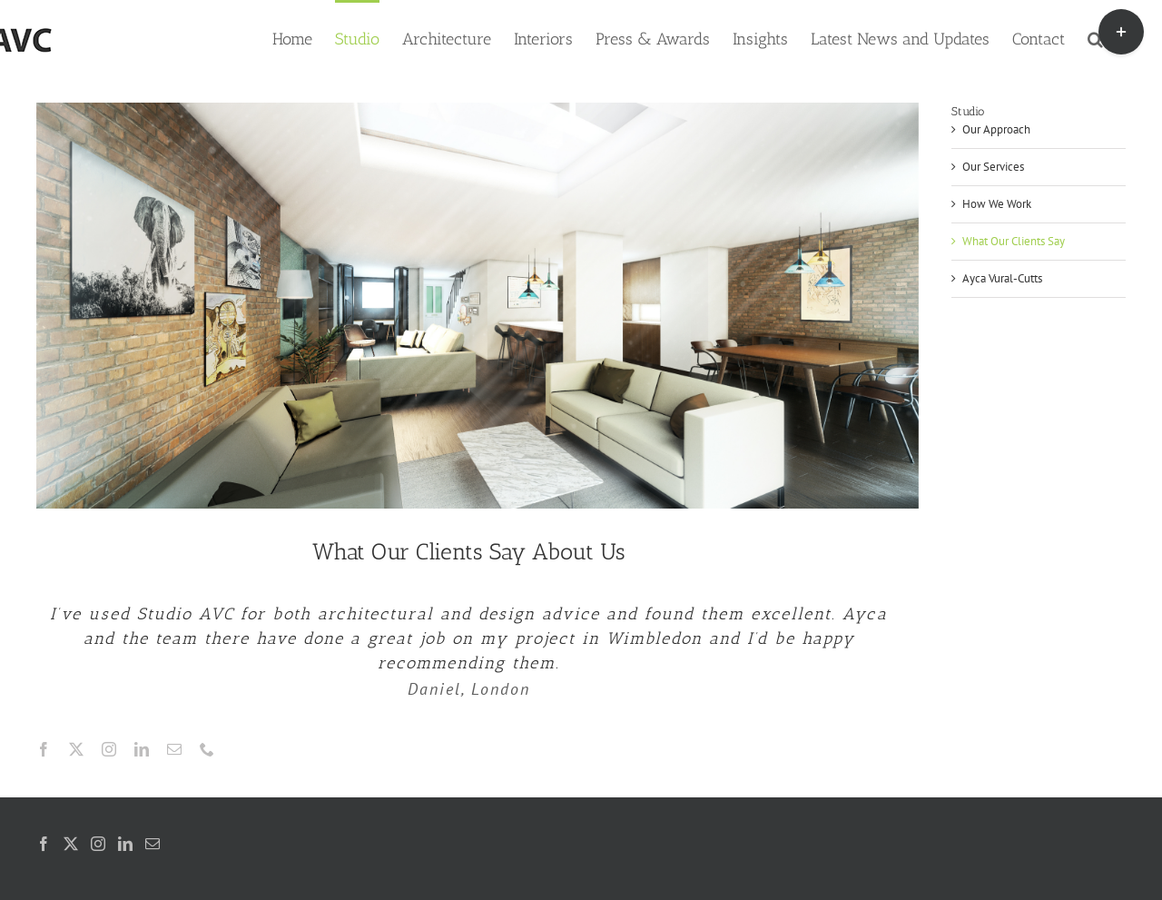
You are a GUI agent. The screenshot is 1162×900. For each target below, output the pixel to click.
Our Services (993, 166)
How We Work (996, 204)
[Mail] (152, 843)
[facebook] (43, 749)
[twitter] (76, 749)
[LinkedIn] (125, 843)
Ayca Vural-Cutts (1002, 278)
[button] (1095, 37)
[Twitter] (71, 843)
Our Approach (996, 129)
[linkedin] (141, 749)
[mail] (174, 749)
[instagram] (109, 749)
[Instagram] (98, 843)
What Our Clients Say (1013, 241)
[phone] (207, 749)
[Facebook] (43, 843)
